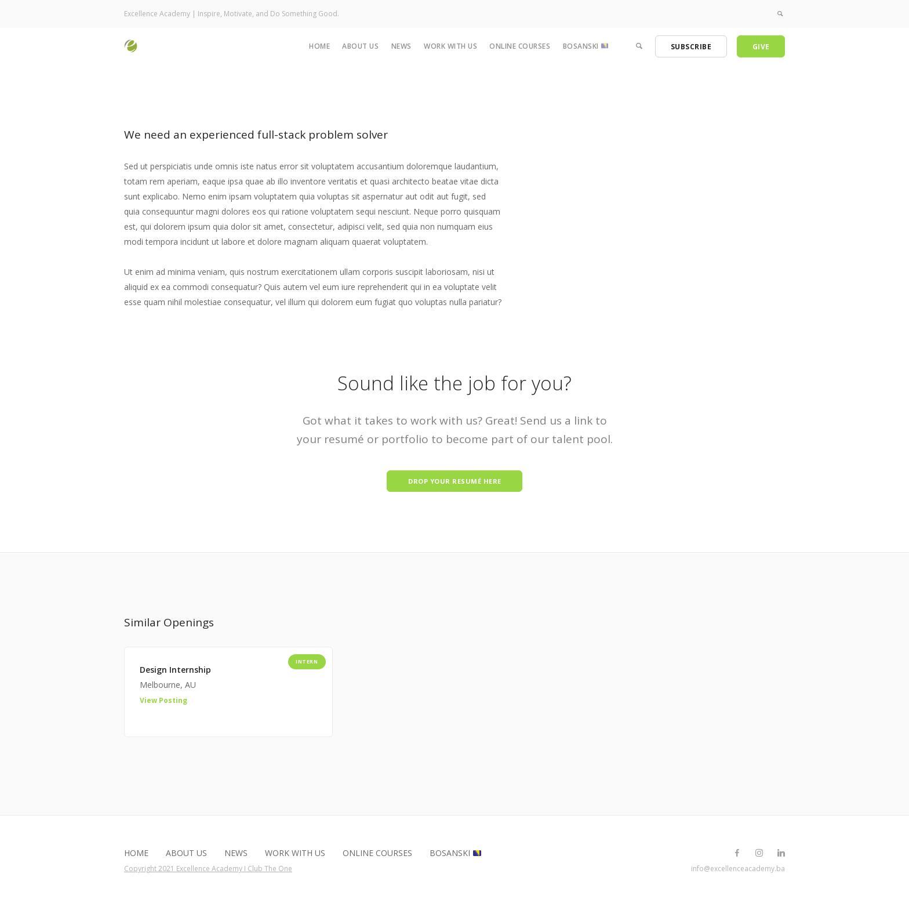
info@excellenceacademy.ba (738, 872)
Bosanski (585, 46)
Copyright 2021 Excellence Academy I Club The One (208, 872)
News (401, 46)
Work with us (450, 46)
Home (319, 46)
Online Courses (519, 46)
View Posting (163, 704)
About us (360, 46)
